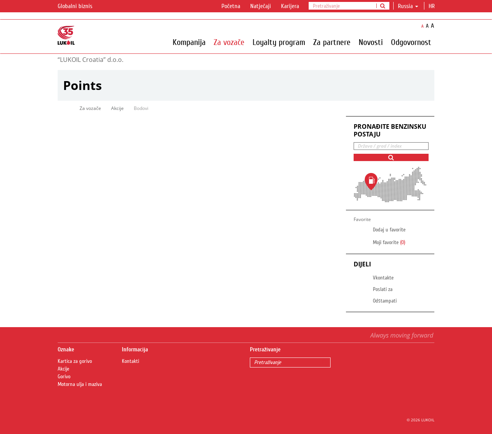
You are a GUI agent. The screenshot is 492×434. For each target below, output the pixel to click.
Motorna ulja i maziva (80, 384)
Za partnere (332, 42)
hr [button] (432, 6)
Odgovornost (411, 42)
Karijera (290, 6)
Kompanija (189, 42)
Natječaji (260, 6)
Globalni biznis (79, 6)
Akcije (117, 108)
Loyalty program (279, 42)
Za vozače (229, 42)
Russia (408, 6)
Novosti (371, 42)
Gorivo (64, 377)
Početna (230, 6)
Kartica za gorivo (75, 361)
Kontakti (130, 361)
